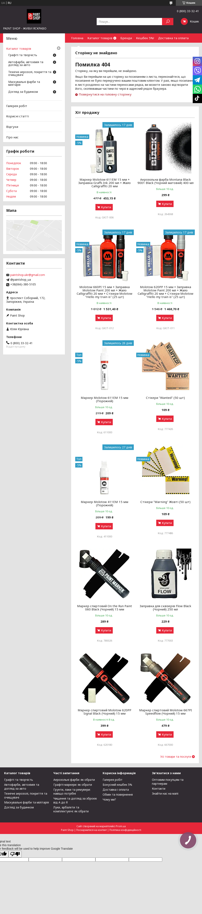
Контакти (158, 788)
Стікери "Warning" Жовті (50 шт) (165, 501)
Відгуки (12, 127)
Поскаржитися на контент (91, 830)
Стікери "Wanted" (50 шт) (165, 397)
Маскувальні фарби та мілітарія (24, 83)
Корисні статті (17, 116)
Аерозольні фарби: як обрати (74, 780)
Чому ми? (109, 799)
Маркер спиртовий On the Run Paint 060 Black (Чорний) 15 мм (104, 607)
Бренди (126, 38)
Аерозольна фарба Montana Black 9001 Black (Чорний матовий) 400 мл (165, 181)
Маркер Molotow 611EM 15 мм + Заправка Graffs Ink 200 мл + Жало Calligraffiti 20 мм (104, 183)
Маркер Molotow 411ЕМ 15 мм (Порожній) (104, 503)
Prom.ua (121, 826)
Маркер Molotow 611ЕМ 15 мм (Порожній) (104, 399)
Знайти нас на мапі (165, 793)
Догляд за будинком (23, 92)
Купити (106, 207)
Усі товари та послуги (175, 757)
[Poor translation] (15, 854)
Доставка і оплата (116, 790)
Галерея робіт (16, 106)
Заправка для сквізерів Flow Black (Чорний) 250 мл (165, 607)
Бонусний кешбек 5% (117, 785)
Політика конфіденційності (125, 830)
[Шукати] (167, 21)
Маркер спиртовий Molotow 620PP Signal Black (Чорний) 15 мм (104, 711)
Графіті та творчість (22, 55)
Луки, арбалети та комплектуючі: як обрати (71, 809)
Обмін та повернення (118, 794)
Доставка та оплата (173, 38)
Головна (77, 38)
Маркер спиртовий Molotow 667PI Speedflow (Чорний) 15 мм (165, 711)
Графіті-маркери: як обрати (72, 785)
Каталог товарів (99, 38)
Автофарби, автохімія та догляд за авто (25, 64)
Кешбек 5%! (145, 38)
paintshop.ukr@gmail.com (27, 275)
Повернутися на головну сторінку (105, 94)
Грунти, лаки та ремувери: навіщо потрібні (71, 791)
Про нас (12, 137)
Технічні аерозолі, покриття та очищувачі (29, 74)
